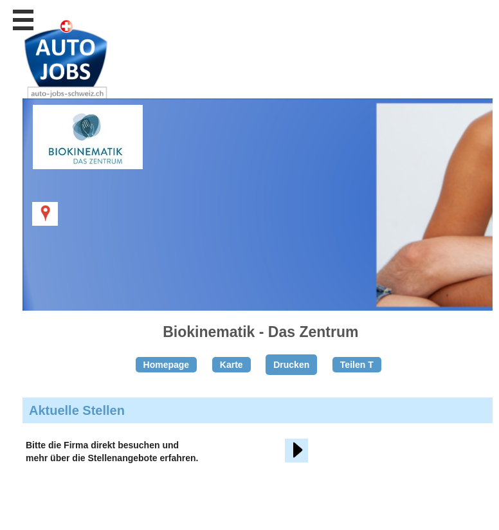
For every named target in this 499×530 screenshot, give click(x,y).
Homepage (166, 365)
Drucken (291, 365)
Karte (231, 365)
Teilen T (357, 365)
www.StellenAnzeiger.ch (96, 67)
